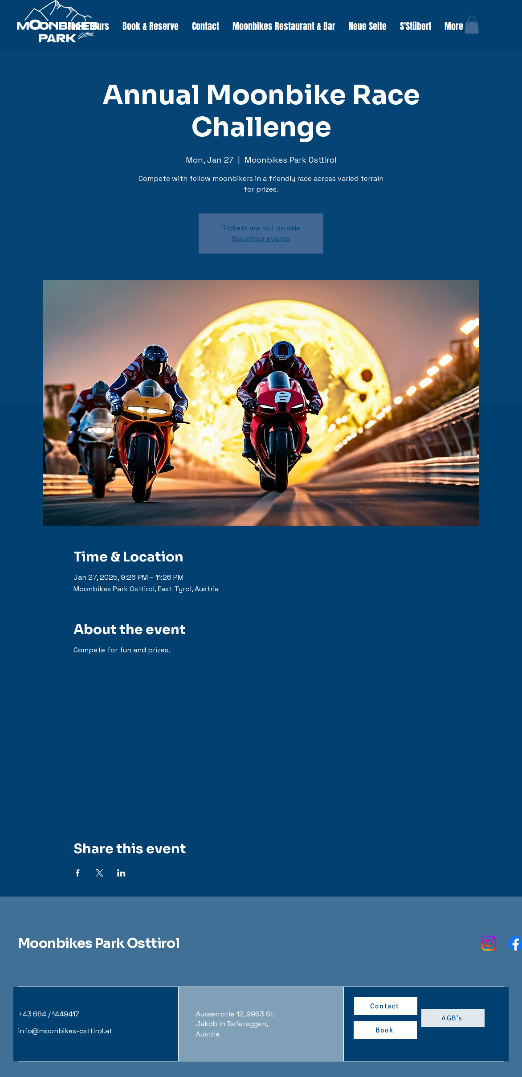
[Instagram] (489, 943)
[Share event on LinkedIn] (121, 872)
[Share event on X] (99, 872)
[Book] (385, 1030)
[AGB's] (453, 1018)
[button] (88, 26)
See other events (261, 238)
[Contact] (385, 1006)
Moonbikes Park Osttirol (98, 943)
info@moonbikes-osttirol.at (65, 1031)
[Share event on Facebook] (77, 872)
